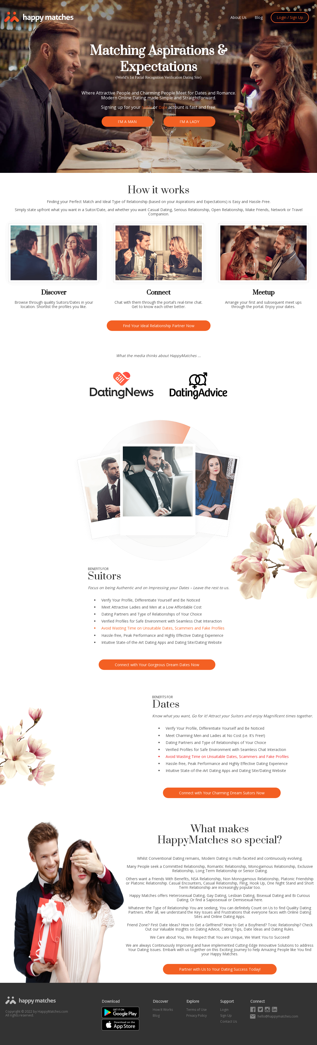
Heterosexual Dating (187, 895)
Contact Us (228, 1021)
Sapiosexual (216, 899)
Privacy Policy (196, 1015)
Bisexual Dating (270, 895)
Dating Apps (155, 642)
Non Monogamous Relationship (251, 878)
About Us (238, 17)
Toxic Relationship (284, 924)
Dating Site (191, 77)
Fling (243, 883)
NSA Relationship (206, 878)
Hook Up (257, 883)
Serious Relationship (191, 209)
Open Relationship (227, 209)
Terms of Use (196, 1009)
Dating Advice (207, 929)
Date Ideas (253, 929)
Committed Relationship (184, 866)
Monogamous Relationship (271, 866)
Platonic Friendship (297, 878)
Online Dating (132, 98)
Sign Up (226, 1015)
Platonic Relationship (149, 883)
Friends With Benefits (170, 878)
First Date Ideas (164, 924)
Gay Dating (216, 895)
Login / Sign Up (290, 17)
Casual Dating (160, 209)
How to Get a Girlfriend (201, 924)
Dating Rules (282, 929)
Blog (259, 17)
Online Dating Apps (227, 916)
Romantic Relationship (226, 866)
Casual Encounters (185, 883)
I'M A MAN (126, 121)
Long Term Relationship (216, 870)
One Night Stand (281, 883)
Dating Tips (231, 929)
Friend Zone (137, 924)
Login (224, 1009)
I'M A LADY (190, 121)
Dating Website (208, 642)
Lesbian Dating (241, 895)
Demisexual (243, 899)
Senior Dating (255, 870)
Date (163, 107)
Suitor (147, 107)
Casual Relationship (220, 883)
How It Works (163, 1009)
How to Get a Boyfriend (244, 924)
